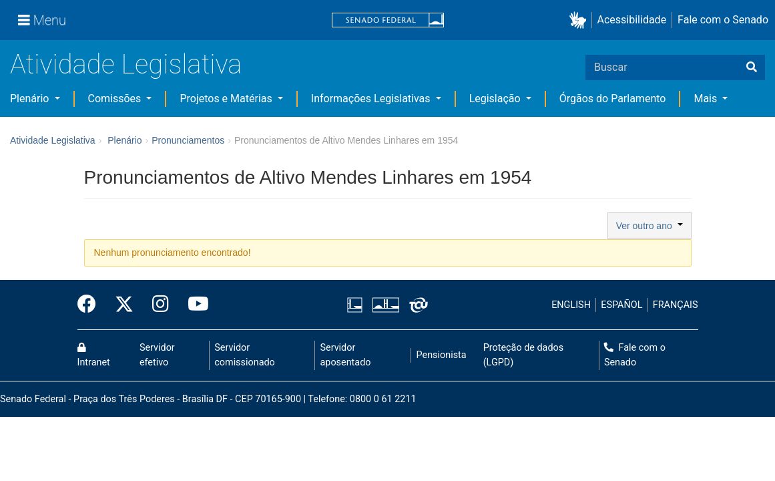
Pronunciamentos (188, 140)
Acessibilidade (632, 19)
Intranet (93, 355)
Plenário (30, 98)
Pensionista (442, 355)
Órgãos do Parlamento (612, 98)
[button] (580, 20)
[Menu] (42, 20)
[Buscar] (751, 67)
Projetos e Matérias (227, 98)
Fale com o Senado (723, 19)
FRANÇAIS (675, 305)
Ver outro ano (649, 225)
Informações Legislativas (372, 98)
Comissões (116, 98)
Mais (707, 98)
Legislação (496, 98)
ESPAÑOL (621, 305)
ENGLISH (571, 305)
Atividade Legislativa (126, 64)
